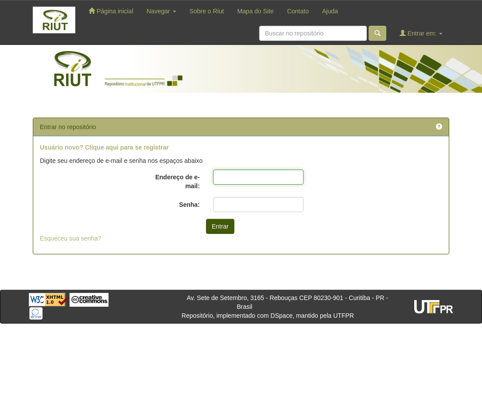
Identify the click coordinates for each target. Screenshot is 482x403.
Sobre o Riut (207, 11)
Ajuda (330, 11)
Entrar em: (421, 33)
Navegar (161, 11)
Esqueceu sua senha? (70, 238)
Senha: (189, 204)
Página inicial (111, 11)
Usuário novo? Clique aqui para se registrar (104, 147)
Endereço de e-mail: (177, 182)
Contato (298, 11)
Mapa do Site (255, 11)
